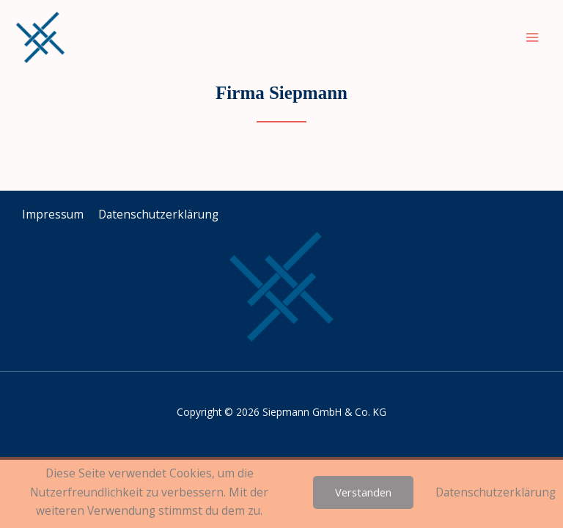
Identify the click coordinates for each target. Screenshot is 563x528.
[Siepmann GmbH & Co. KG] (40, 37)
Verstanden (363, 492)
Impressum (53, 214)
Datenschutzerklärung (495, 492)
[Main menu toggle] (532, 37)
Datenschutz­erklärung (158, 214)
